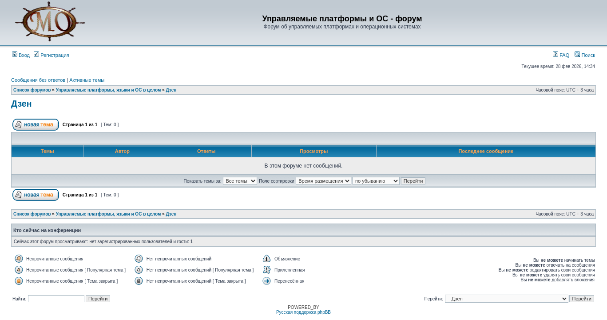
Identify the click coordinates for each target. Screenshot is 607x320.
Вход (21, 55)
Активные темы (86, 80)
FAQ (561, 55)
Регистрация (51, 55)
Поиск (585, 55)
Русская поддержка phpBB (303, 312)
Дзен (171, 90)
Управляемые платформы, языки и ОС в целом (108, 90)
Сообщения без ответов (38, 80)
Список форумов (32, 90)
